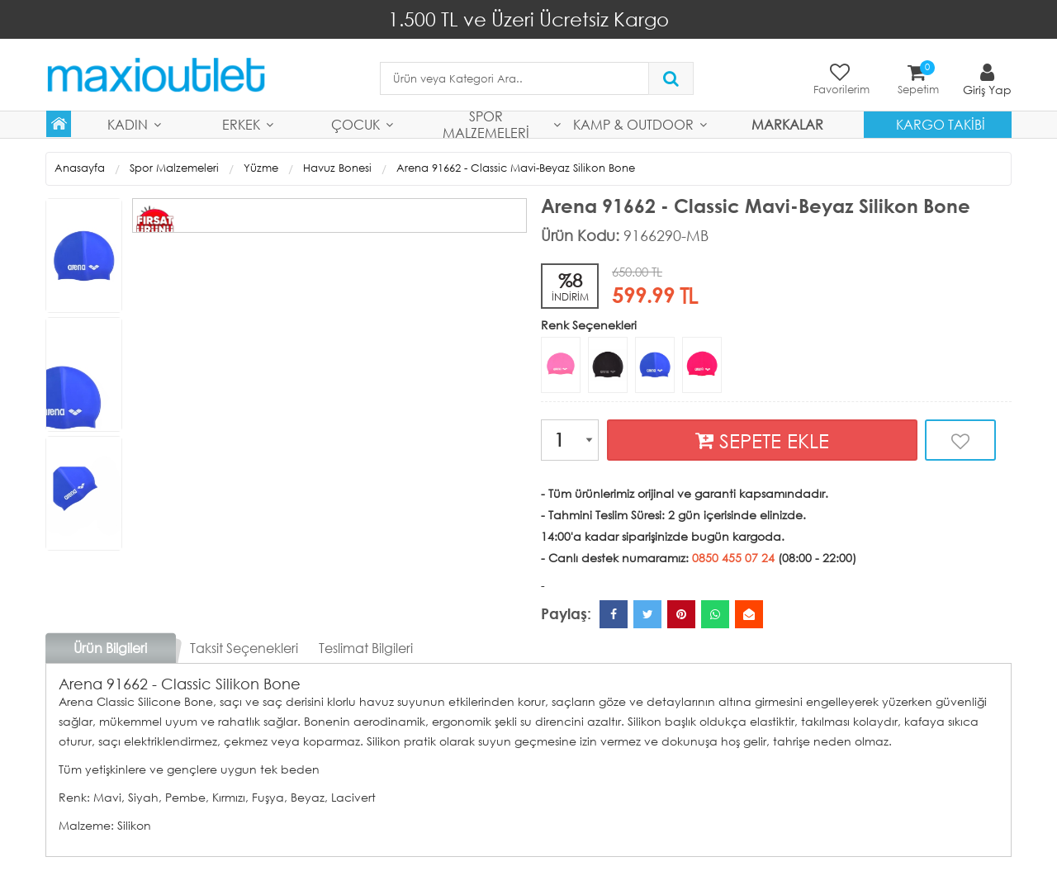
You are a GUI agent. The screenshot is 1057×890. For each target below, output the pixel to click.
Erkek (241, 124)
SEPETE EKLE (762, 440)
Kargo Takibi (940, 124)
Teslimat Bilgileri (366, 647)
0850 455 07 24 (733, 558)
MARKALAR (787, 124)
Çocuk (355, 124)
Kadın (127, 124)
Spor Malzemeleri (486, 124)
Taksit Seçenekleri (244, 647)
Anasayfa (80, 168)
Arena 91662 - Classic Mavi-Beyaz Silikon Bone (515, 168)
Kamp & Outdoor (633, 124)
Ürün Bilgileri (110, 647)
